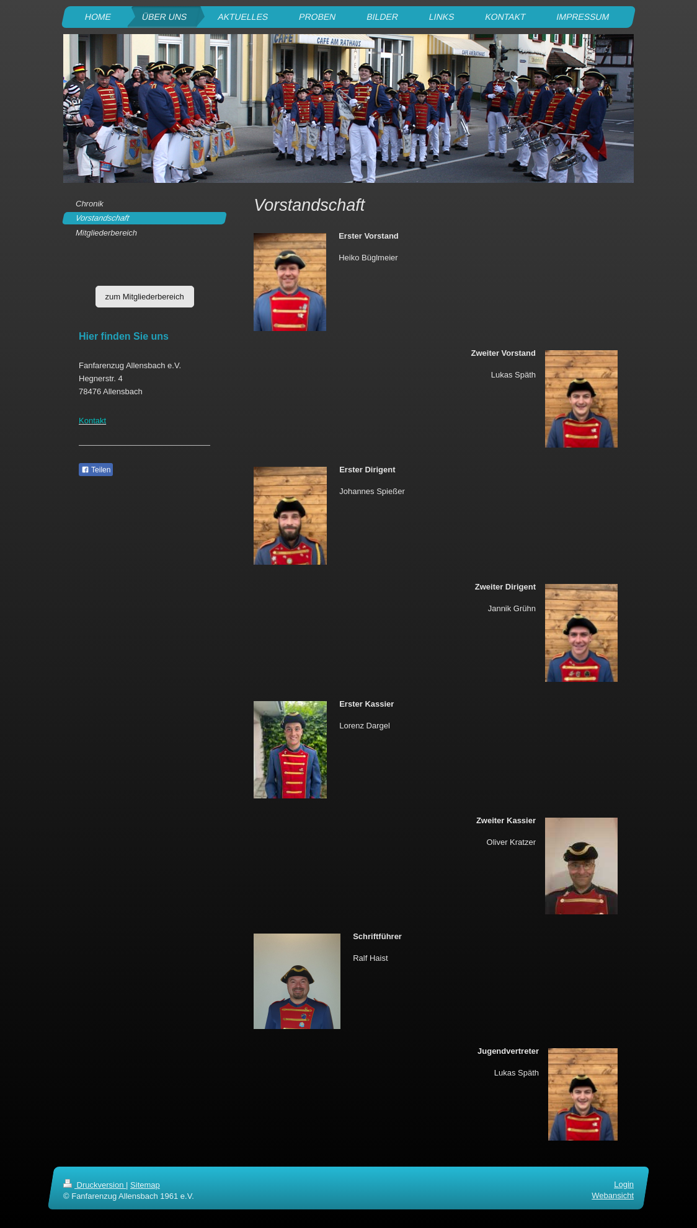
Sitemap (145, 1185)
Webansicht (613, 1195)
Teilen (95, 470)
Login (624, 1184)
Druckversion (94, 1185)
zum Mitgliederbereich (144, 296)
